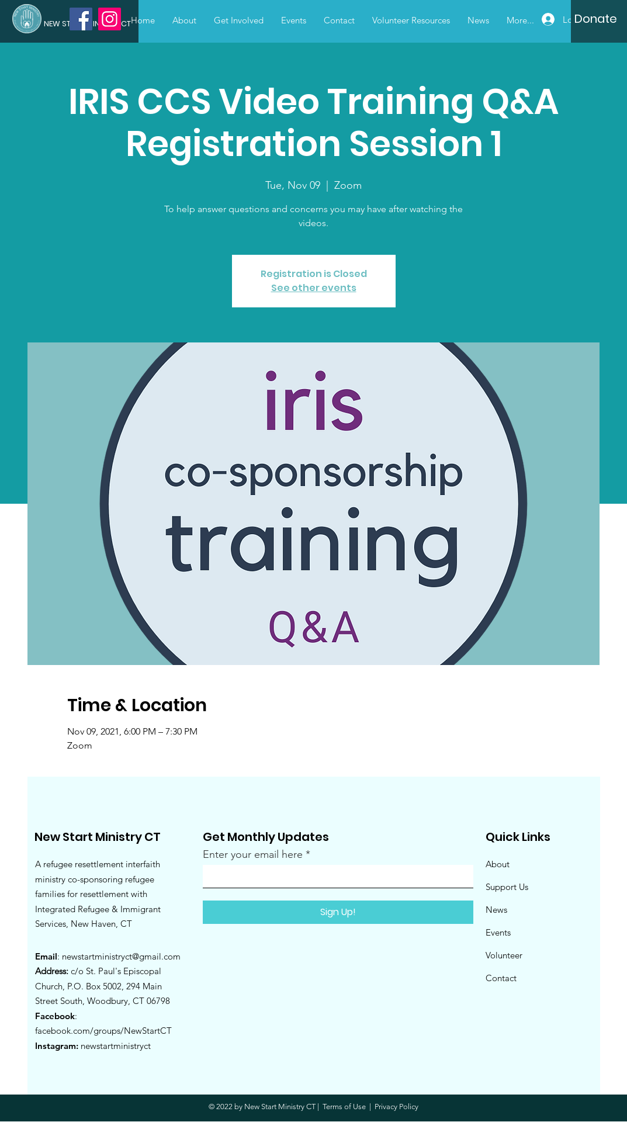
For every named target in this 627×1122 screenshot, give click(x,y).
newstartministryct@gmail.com (121, 956)
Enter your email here (253, 854)
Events (498, 932)
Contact (501, 978)
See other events (313, 288)
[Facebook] (81, 19)
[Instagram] (109, 19)
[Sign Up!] (338, 912)
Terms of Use (344, 1106)
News (496, 909)
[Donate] (595, 18)
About (498, 864)
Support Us (507, 886)
